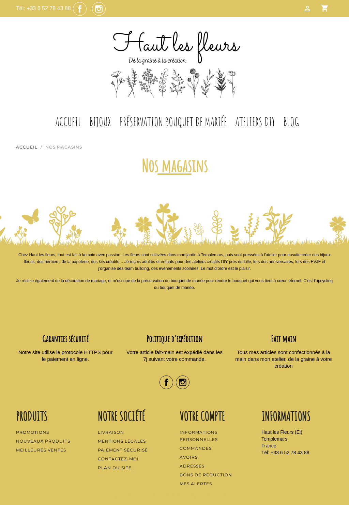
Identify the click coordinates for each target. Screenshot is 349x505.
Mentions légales (122, 441)
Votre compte (202, 416)
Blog (291, 121)
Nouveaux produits (43, 441)
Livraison (111, 432)
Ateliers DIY (255, 121)
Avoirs (189, 457)
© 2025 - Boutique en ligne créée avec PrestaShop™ (175, 496)
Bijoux (100, 121)
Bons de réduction (206, 474)
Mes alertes (196, 483)
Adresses (192, 466)
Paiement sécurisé (123, 450)
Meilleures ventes (41, 450)
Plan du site (115, 467)
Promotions (32, 432)
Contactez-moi (118, 458)
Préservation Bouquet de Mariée (173, 121)
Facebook (79, 8)
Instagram (98, 8)
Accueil (68, 121)
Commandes (196, 448)
